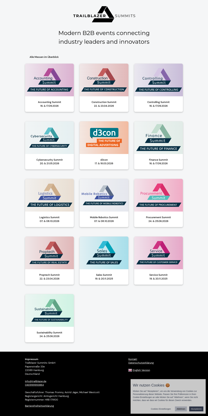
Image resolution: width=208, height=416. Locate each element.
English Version (141, 370)
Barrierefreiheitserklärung (39, 405)
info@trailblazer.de (35, 381)
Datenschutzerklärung (141, 362)
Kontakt (132, 359)
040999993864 (34, 385)
